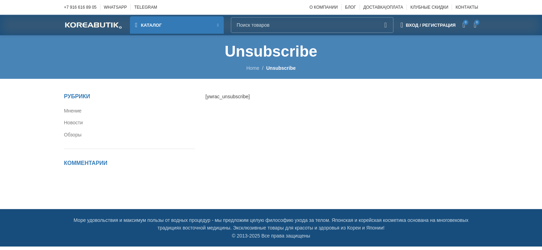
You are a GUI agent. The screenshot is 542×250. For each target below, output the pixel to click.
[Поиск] (312, 25)
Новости (73, 122)
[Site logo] (93, 24)
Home (252, 68)
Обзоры (73, 135)
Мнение (73, 111)
